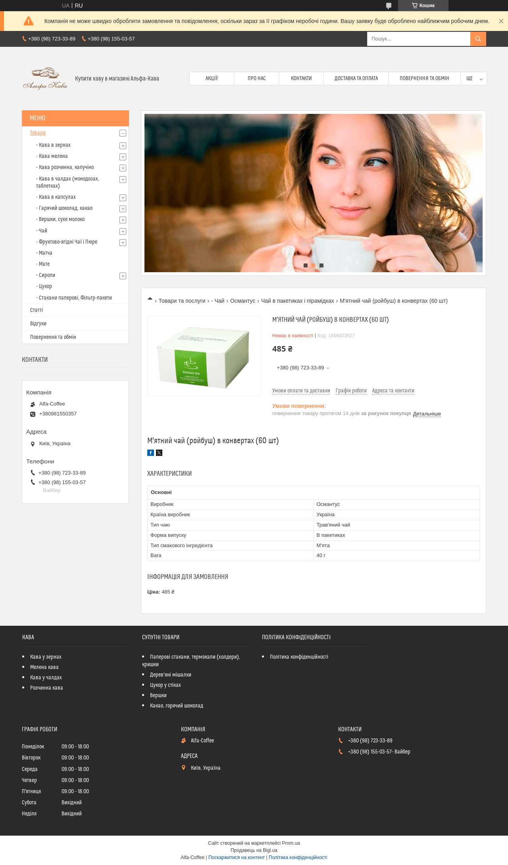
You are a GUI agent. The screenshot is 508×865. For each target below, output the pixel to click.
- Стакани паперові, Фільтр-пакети (74, 298)
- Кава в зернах (53, 145)
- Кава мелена (52, 156)
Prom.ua (291, 843)
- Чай (218, 301)
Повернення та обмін (424, 78)
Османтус (242, 301)
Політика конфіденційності (299, 657)
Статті (36, 310)
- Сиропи (45, 275)
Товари (38, 133)
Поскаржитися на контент (236, 857)
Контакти (301, 78)
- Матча (44, 253)
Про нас (257, 78)
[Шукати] (478, 39)
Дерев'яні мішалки (170, 675)
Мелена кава (44, 667)
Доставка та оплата (356, 78)
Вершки (158, 695)
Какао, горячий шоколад (176, 706)
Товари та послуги (181, 301)
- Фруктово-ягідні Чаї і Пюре (66, 242)
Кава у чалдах (46, 678)
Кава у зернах (46, 657)
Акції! (212, 78)
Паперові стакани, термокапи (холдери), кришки (191, 661)
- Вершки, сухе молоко (60, 219)
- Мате (43, 264)
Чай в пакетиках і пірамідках (297, 301)
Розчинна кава (46, 688)
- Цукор (44, 286)
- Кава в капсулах (56, 197)
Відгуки (38, 324)
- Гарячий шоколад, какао (64, 208)
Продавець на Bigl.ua (254, 850)
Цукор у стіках (165, 685)
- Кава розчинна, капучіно (65, 167)
